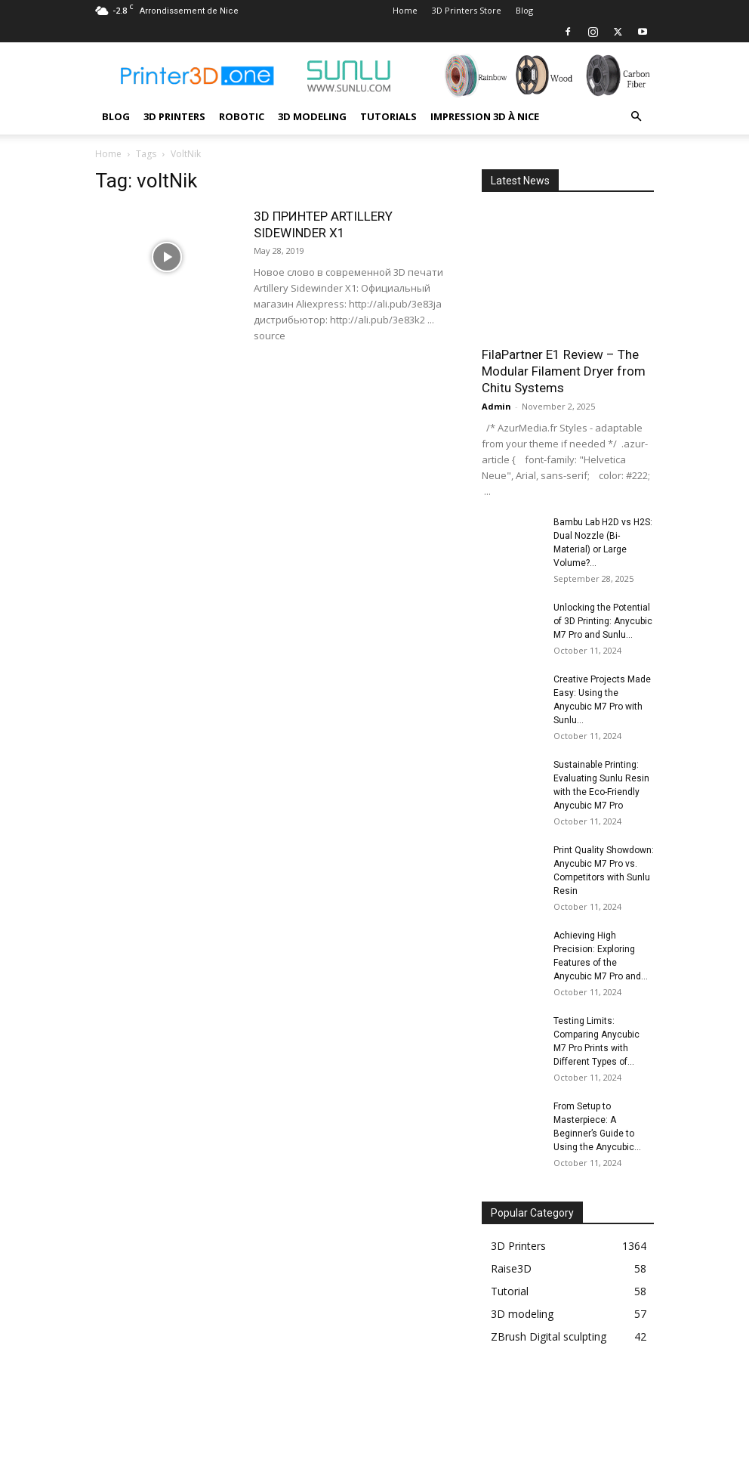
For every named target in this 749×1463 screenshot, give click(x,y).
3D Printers (174, 116)
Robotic (241, 116)
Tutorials (388, 116)
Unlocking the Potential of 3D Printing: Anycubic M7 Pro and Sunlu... (602, 621)
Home (405, 10)
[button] (636, 117)
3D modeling (312, 116)
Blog (524, 10)
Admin (496, 406)
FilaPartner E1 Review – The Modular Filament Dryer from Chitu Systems (564, 371)
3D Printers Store (466, 10)
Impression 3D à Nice (484, 116)
